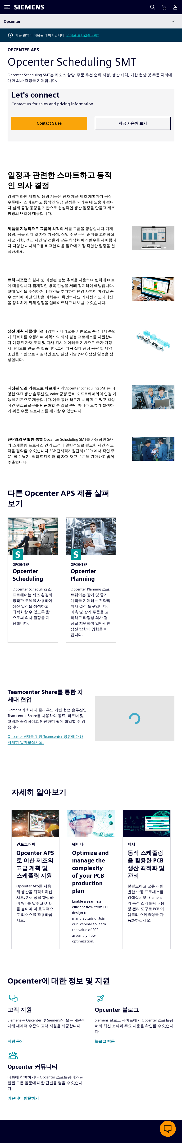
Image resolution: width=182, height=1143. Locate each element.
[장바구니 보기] (164, 7)
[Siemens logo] (29, 7)
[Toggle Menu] (7, 7)
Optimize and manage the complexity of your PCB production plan (90, 871)
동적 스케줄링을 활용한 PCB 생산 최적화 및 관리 (145, 864)
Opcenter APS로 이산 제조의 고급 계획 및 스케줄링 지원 (35, 864)
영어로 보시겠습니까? (82, 35)
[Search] (152, 7)
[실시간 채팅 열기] (167, 1128)
